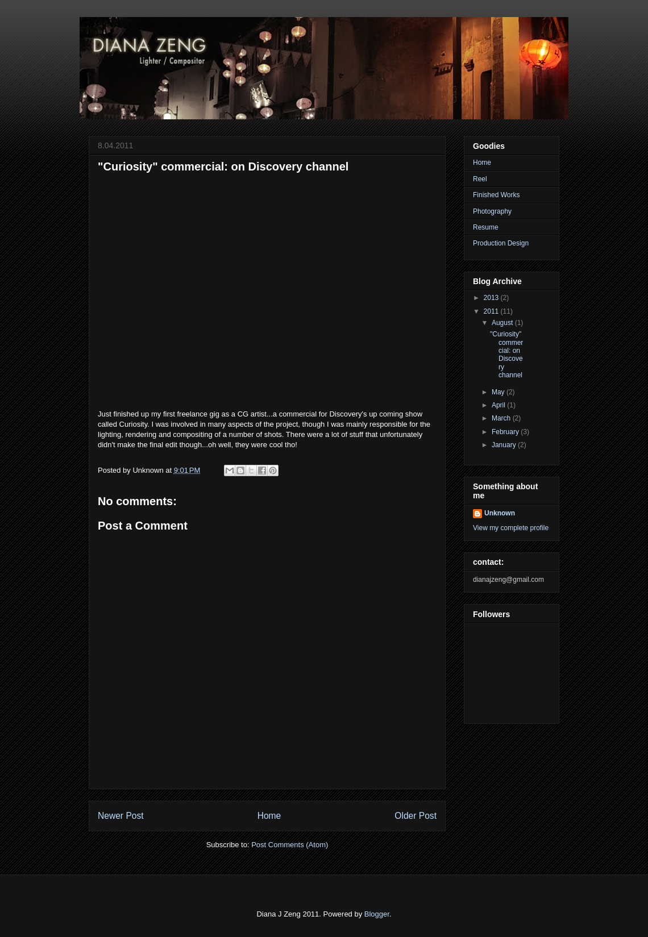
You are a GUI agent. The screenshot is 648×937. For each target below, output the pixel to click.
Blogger (376, 914)
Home (269, 816)
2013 (492, 298)
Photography (492, 211)
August (503, 323)
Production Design (501, 243)
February (506, 432)
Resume (486, 227)
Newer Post (121, 816)
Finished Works (496, 195)
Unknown (499, 513)
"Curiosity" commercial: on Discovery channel (506, 354)
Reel (480, 179)
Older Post (415, 816)
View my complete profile (511, 528)
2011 (492, 311)
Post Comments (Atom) (289, 844)
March (502, 418)
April (499, 405)
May (499, 392)
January (505, 445)
